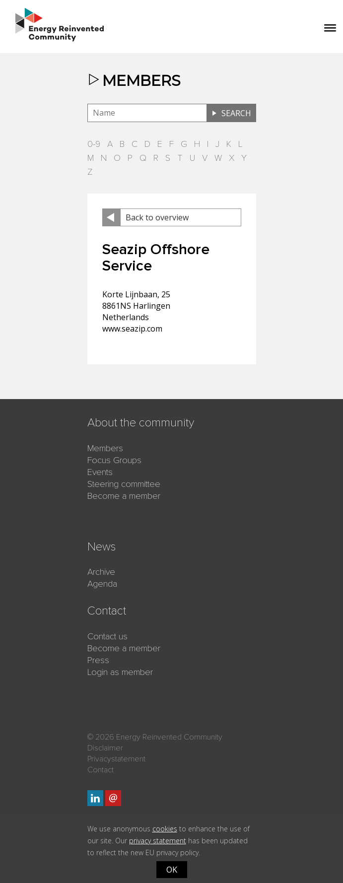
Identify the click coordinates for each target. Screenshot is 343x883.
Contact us (107, 636)
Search (236, 113)
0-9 (93, 143)
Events (100, 472)
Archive (101, 571)
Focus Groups (114, 460)
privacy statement (157, 840)
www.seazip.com (132, 328)
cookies (164, 828)
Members (105, 448)
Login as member (120, 672)
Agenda (102, 583)
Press (98, 660)
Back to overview (157, 217)
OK (171, 869)
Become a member (123, 495)
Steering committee (123, 483)
